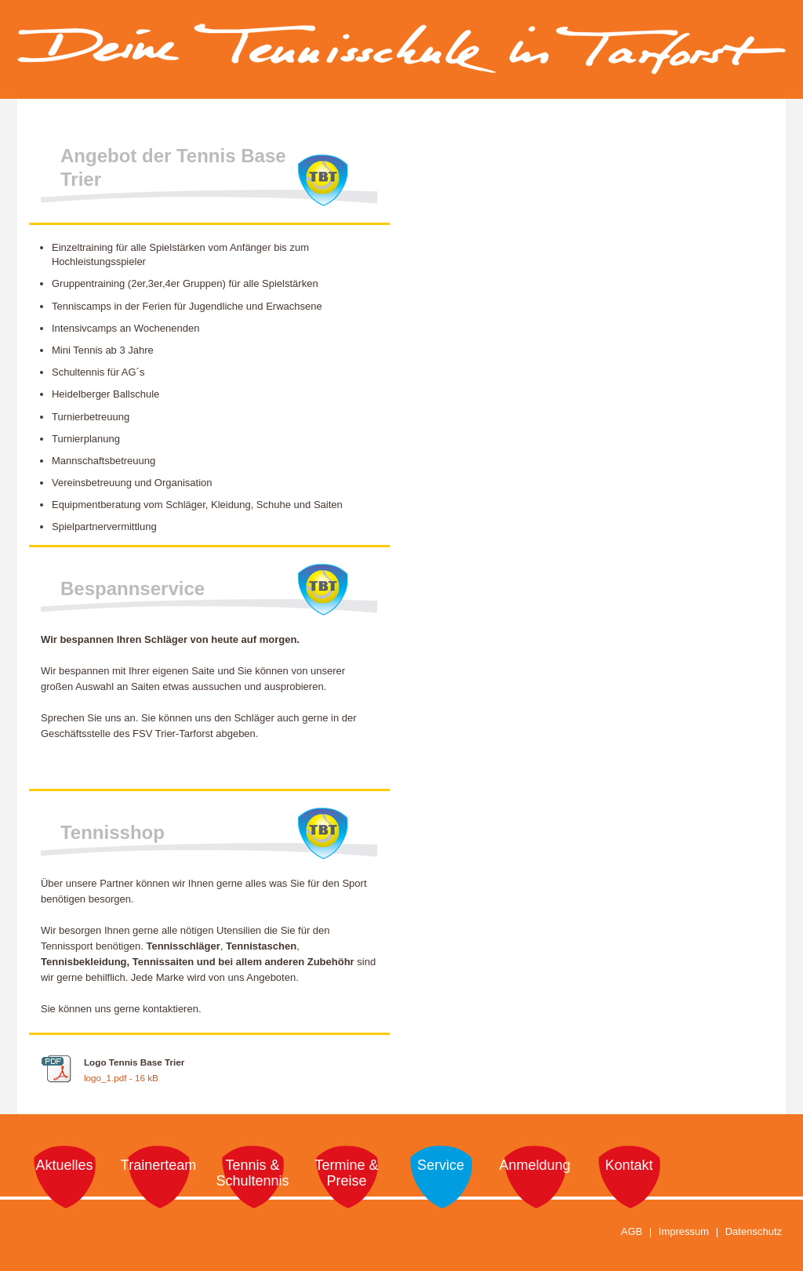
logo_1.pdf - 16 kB (121, 1078)
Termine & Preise (346, 1173)
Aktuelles (64, 1165)
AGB (631, 1231)
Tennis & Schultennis (252, 1173)
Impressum (684, 1231)
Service (440, 1165)
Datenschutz (753, 1231)
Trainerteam (158, 1165)
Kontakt (628, 1165)
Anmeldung (534, 1165)
